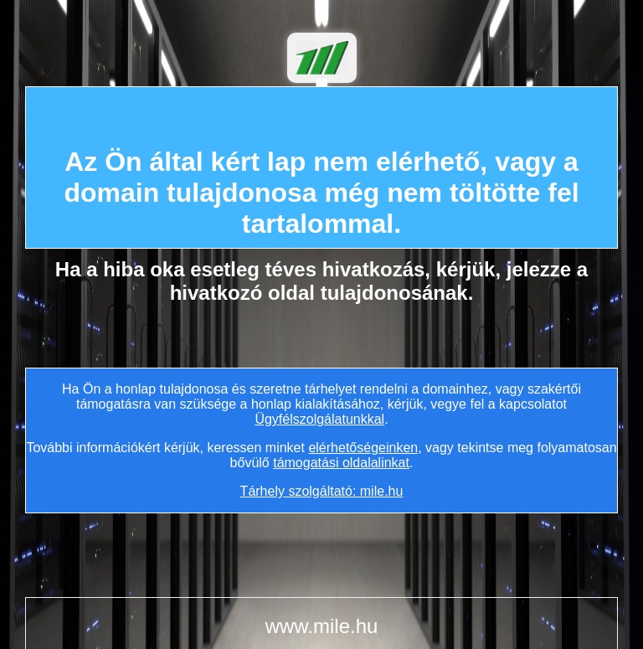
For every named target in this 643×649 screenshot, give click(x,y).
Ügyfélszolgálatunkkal (319, 419)
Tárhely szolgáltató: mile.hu (322, 491)
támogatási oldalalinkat (341, 463)
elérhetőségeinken (363, 447)
